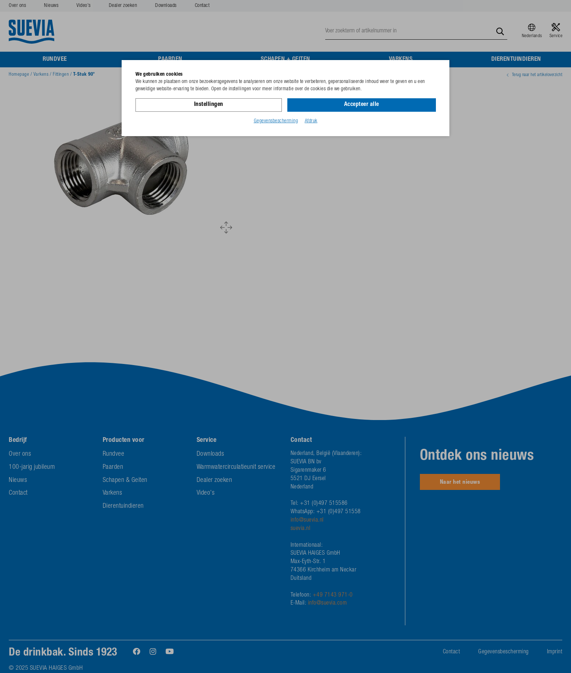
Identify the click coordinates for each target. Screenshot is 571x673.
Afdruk (311, 121)
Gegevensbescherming (276, 121)
